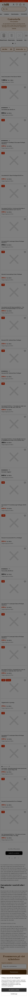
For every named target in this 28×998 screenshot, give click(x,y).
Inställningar (14, 994)
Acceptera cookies (14, 990)
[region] (14, 986)
